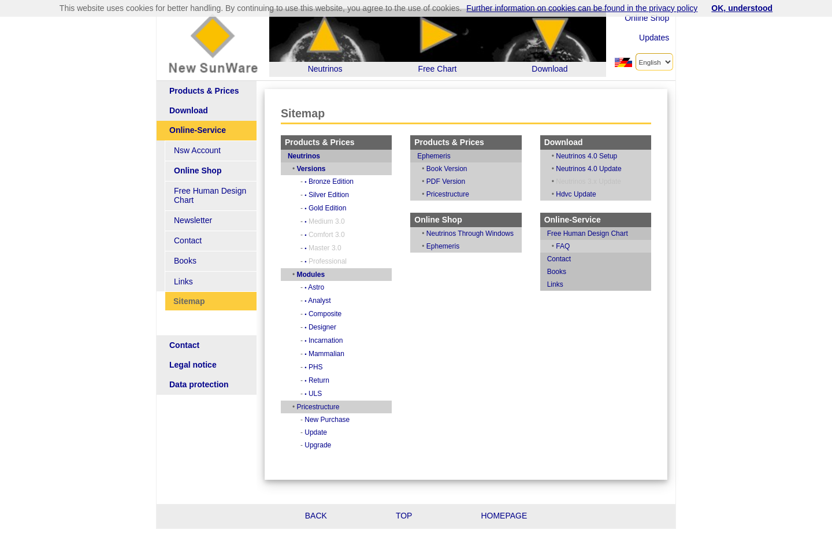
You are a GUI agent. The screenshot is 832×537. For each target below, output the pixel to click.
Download (188, 110)
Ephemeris (441, 156)
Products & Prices (204, 91)
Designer (333, 327)
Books (185, 252)
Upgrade (330, 445)
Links (183, 272)
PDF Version (453, 181)
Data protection (199, 376)
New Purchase (339, 420)
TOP (404, 515)
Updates (654, 37)
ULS (326, 394)
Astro (327, 287)
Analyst (330, 301)
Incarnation (336, 340)
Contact (188, 232)
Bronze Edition (341, 181)
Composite (335, 314)
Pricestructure (330, 407)
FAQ (567, 246)
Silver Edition (339, 195)
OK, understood (741, 8)
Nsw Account (197, 150)
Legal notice (193, 356)
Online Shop (647, 18)
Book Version (455, 169)
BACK (316, 515)
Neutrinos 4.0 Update (592, 169)
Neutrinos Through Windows (478, 233)
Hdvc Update (580, 194)
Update (328, 432)
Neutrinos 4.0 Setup (590, 156)
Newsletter (193, 212)
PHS (326, 367)
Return (329, 380)
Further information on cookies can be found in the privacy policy (581, 8)
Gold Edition (338, 208)
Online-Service (197, 130)
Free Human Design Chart (221, 191)
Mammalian (337, 354)
